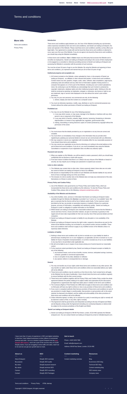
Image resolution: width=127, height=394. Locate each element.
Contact (82, 3)
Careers (17, 370)
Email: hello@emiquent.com (73, 343)
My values (18, 367)
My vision (18, 364)
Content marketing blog (96, 367)
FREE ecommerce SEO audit (96, 3)
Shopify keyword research (48, 364)
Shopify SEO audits (46, 362)
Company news (94, 373)
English (110, 3)
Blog (90, 359)
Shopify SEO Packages (47, 373)
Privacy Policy (18, 47)
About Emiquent (20, 359)
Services (69, 3)
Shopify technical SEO (47, 367)
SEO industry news (95, 370)
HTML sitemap (47, 383)
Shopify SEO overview (47, 359)
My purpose (18, 362)
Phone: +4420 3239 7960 (72, 340)
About (76, 3)
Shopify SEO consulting (47, 370)
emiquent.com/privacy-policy (89, 190)
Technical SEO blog (95, 364)
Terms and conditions (20, 44)
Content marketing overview (73, 359)
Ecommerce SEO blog (96, 362)
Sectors (61, 3)
